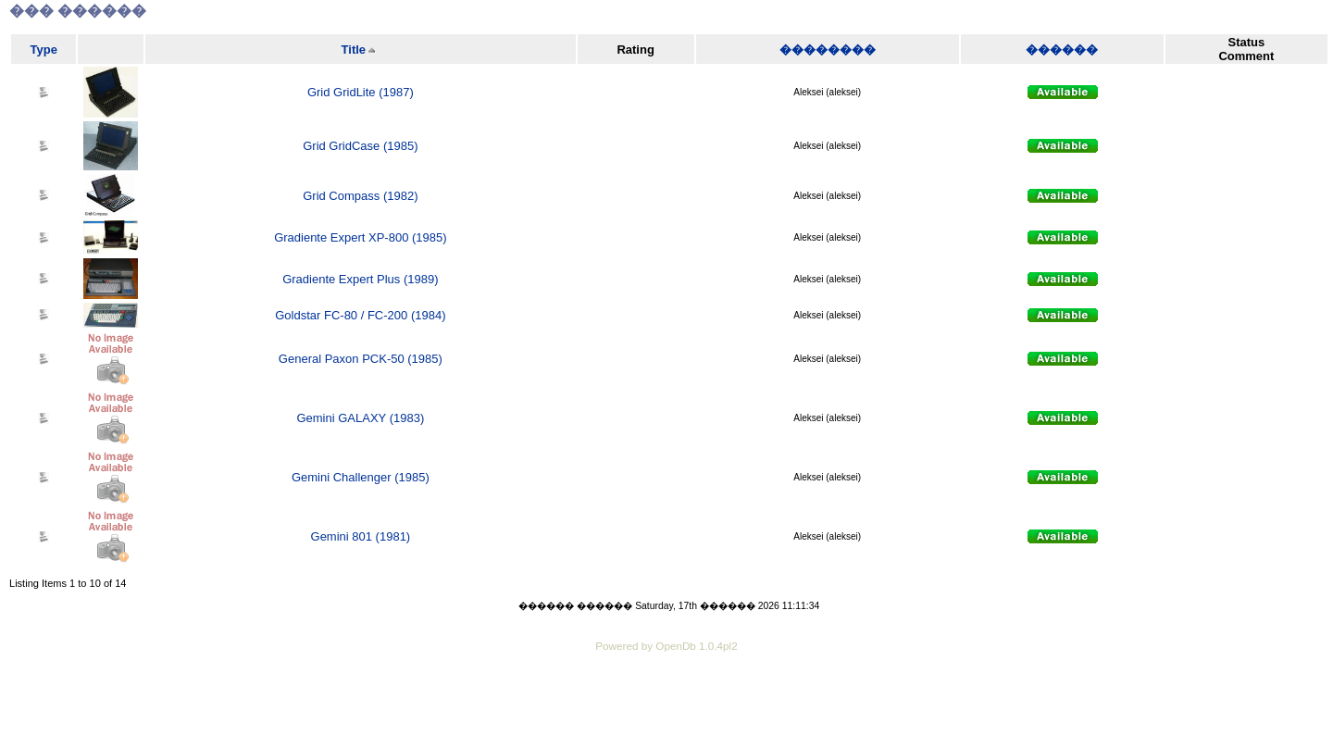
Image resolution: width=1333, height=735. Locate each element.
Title (354, 49)
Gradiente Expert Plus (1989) (360, 279)
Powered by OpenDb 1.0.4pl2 (666, 646)
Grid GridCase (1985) (360, 146)
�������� (827, 49)
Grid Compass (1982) (360, 196)
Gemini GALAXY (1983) (360, 418)
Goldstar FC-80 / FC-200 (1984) (360, 315)
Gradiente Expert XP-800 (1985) (360, 237)
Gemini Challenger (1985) (361, 477)
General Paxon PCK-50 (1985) (360, 359)
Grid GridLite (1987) (360, 92)
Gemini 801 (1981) (361, 536)
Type (44, 49)
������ (1062, 49)
